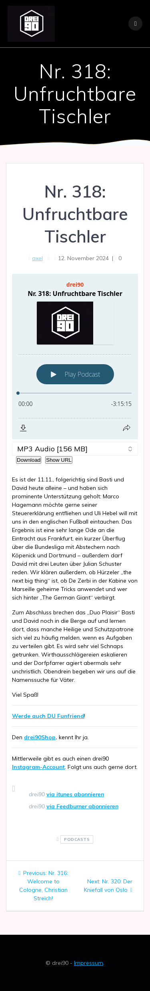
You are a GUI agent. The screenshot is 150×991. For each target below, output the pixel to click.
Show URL (59, 460)
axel (37, 258)
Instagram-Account (38, 767)
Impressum (88, 963)
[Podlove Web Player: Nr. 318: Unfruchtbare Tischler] (75, 356)
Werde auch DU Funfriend (48, 716)
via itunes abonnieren (75, 794)
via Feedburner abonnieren (82, 806)
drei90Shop (40, 737)
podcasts (77, 839)
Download (28, 460)
